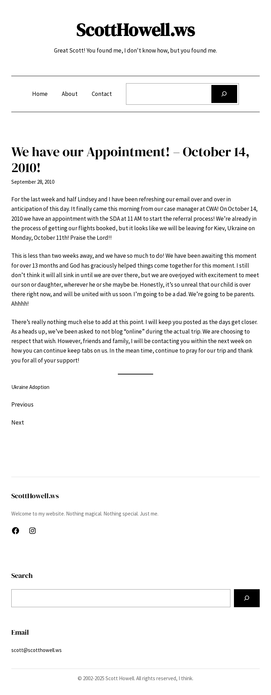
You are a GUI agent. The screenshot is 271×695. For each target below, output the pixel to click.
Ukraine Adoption (30, 387)
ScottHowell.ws (135, 30)
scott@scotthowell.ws (36, 650)
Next (17, 422)
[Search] (224, 94)
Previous (22, 404)
